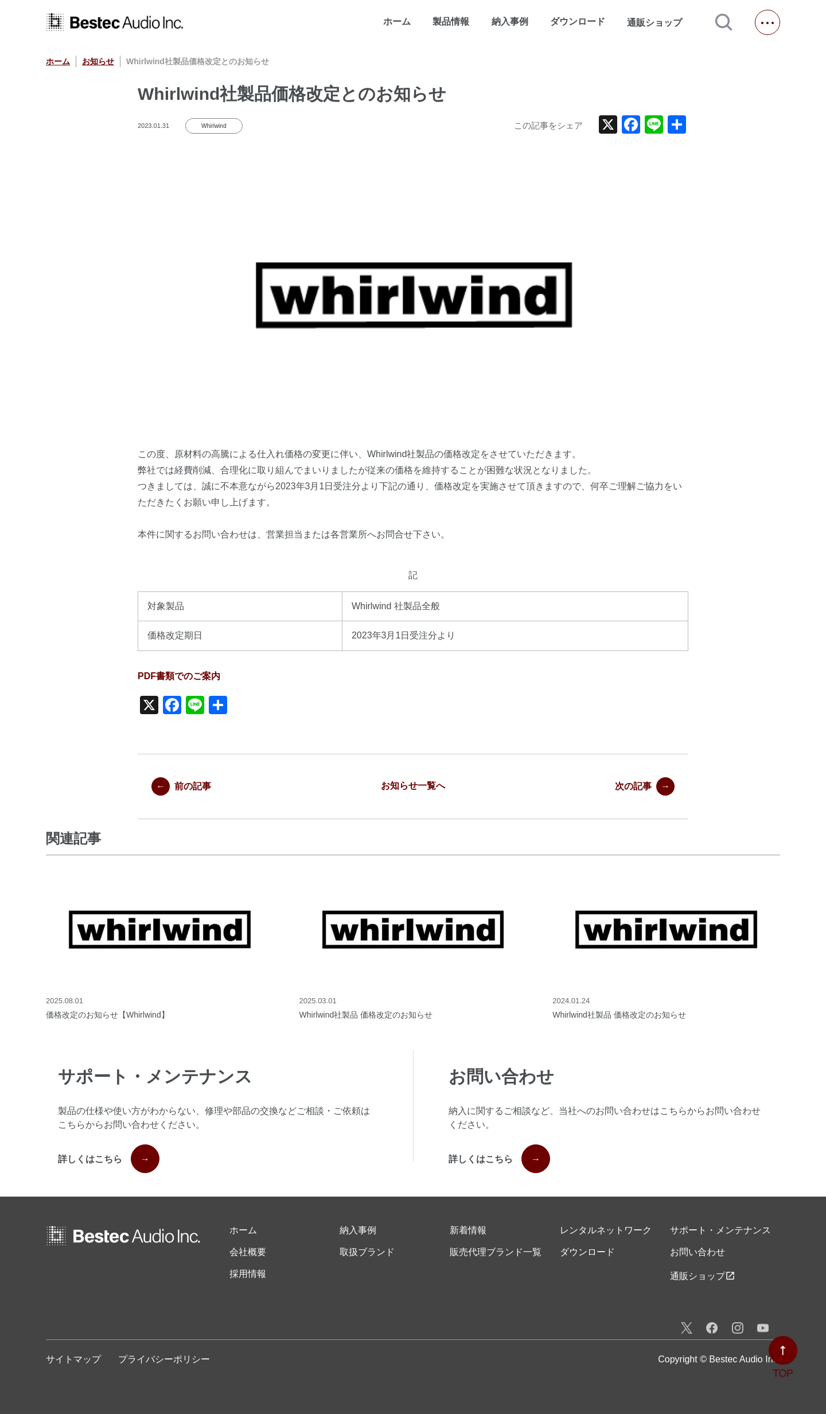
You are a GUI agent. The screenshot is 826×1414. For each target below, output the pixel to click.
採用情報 (247, 1274)
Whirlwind (213, 126)
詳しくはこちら (108, 1158)
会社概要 (247, 1252)
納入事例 (510, 21)
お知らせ (98, 61)
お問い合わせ (697, 1252)
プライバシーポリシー (164, 1359)
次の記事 (645, 786)
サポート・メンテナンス (720, 1230)
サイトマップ (73, 1359)
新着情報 (468, 1230)
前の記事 (181, 786)
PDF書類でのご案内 (179, 676)
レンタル (606, 1230)
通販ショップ (659, 22)
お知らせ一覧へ (413, 785)
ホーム (397, 21)
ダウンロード (577, 21)
